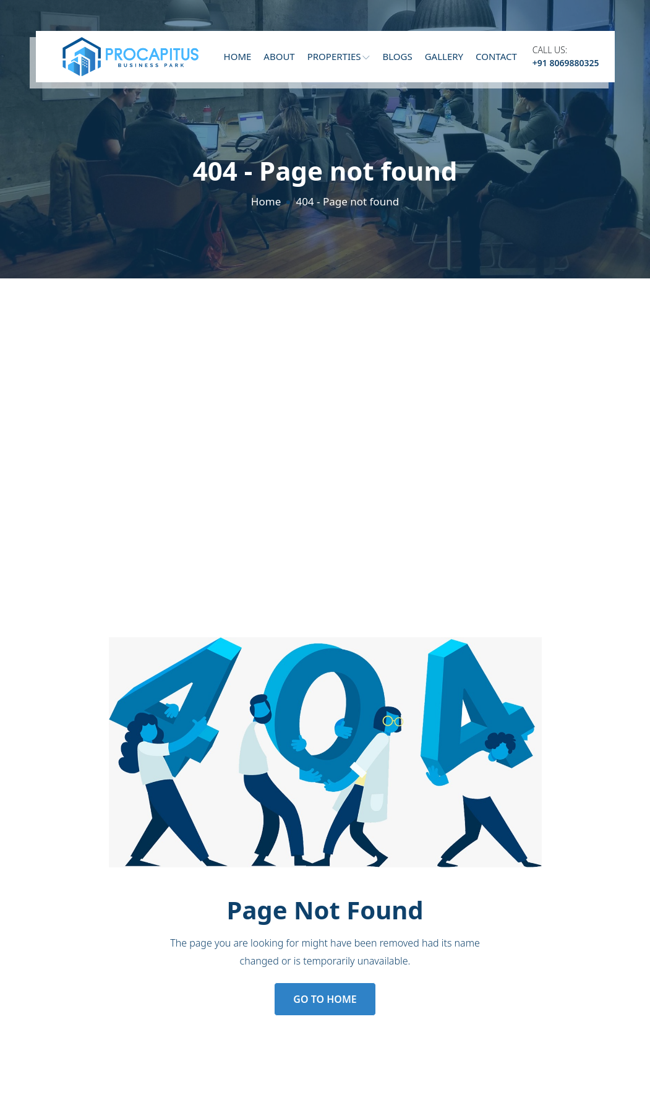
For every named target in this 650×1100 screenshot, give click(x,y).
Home (238, 56)
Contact (496, 56)
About (278, 56)
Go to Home (324, 999)
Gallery (444, 56)
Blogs (397, 56)
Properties (338, 56)
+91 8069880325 (565, 63)
